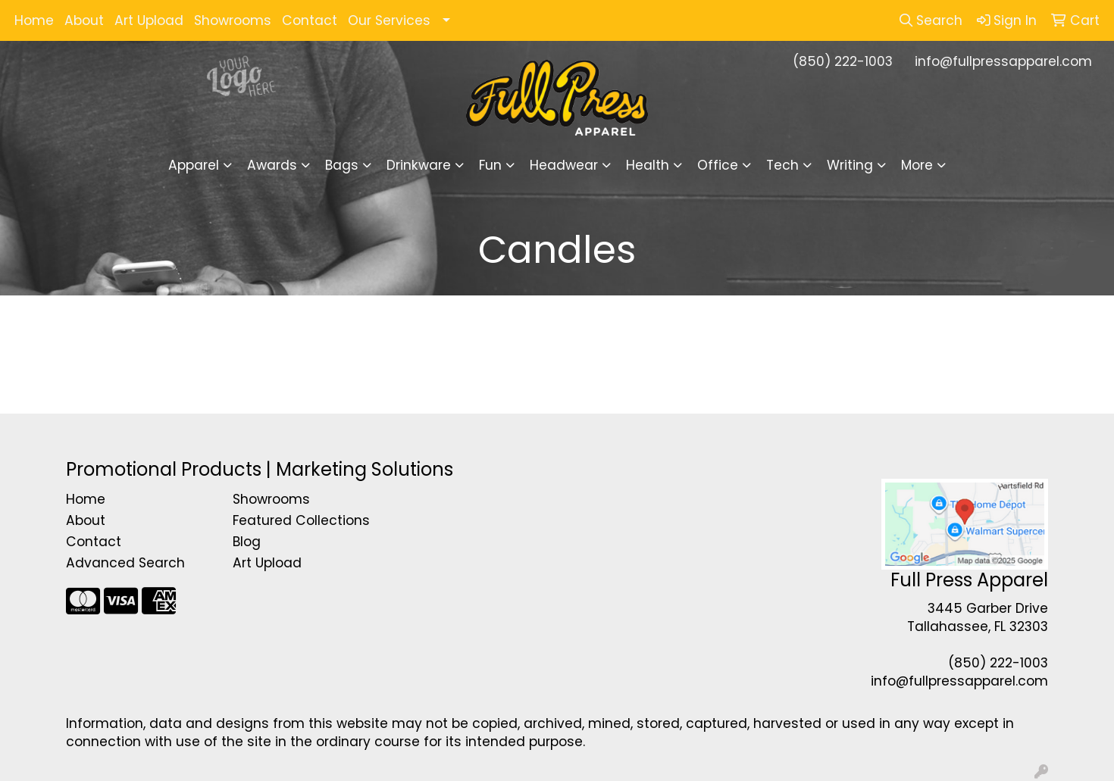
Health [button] (647, 165)
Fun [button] (490, 165)
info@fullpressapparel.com (1003, 61)
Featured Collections (301, 520)
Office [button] (717, 165)
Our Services (389, 20)
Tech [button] (782, 165)
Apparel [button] (193, 165)
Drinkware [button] (418, 165)
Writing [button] (850, 165)
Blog (247, 542)
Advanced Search (125, 563)
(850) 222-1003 (843, 61)
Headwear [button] (564, 165)
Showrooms (232, 20)
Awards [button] (272, 165)
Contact (309, 20)
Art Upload (148, 20)
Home (34, 20)
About (84, 20)
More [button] (917, 165)
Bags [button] (341, 165)
